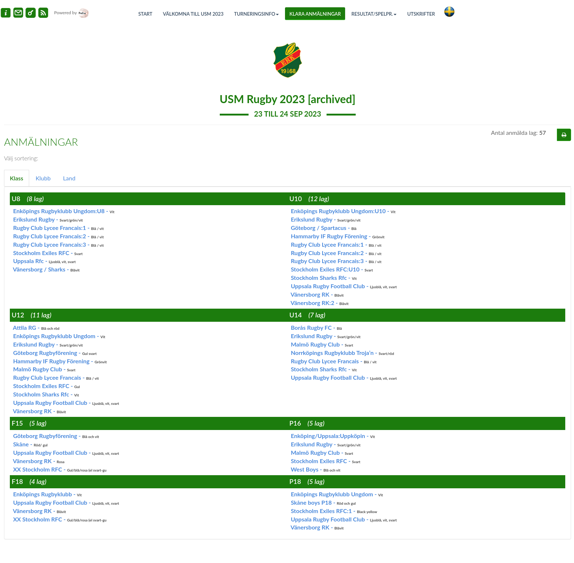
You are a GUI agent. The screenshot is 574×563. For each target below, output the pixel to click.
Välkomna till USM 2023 (193, 14)
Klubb (43, 178)
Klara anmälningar (315, 14)
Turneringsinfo (256, 14)
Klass (16, 178)
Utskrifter (421, 14)
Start (145, 14)
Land (69, 178)
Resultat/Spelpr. (374, 14)
